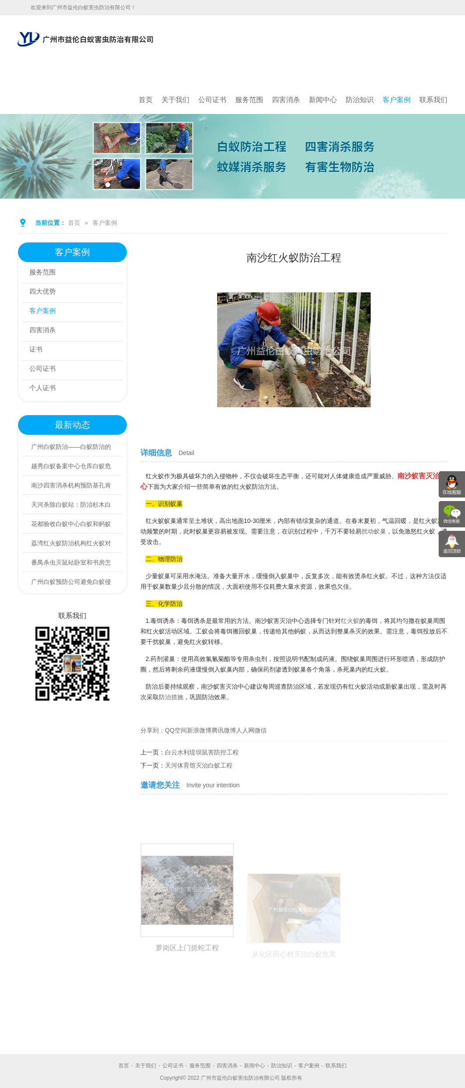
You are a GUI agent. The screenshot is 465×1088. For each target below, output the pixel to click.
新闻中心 (323, 99)
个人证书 (45, 389)
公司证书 (212, 99)
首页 (146, 99)
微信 (260, 730)
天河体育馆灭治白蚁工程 (198, 765)
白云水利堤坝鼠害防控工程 (202, 752)
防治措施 (171, 696)
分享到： (152, 730)
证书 (38, 351)
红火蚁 (350, 620)
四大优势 (45, 293)
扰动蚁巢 (373, 531)
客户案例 (397, 99)
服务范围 (249, 99)
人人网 (245, 730)
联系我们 (433, 99)
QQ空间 (176, 730)
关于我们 (175, 99)
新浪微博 (199, 730)
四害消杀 (286, 99)
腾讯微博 (223, 730)
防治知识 (360, 99)
